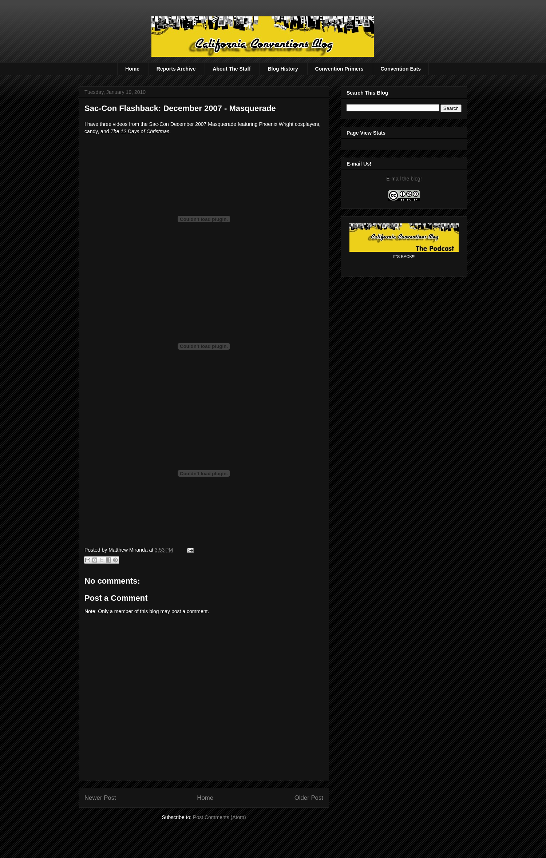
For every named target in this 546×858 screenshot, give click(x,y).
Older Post (308, 797)
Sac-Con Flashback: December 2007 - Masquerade (180, 108)
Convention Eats (401, 69)
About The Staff (231, 69)
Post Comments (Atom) (219, 817)
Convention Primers (339, 69)
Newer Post (100, 797)
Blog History (283, 69)
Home (132, 69)
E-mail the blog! (404, 179)
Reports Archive (176, 69)
